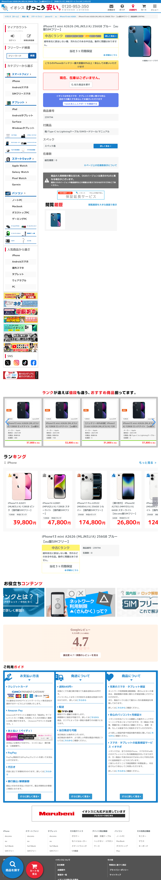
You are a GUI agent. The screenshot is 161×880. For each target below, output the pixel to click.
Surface (16, 121)
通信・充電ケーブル (102, 836)
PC (13, 286)
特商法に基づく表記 (117, 865)
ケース (97, 846)
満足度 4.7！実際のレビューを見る (80, 654)
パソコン (118, 831)
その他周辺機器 (143, 831)
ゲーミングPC (19, 218)
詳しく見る (110, 36)
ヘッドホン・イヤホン (103, 841)
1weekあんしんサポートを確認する (80, 103)
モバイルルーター (79, 841)
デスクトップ (122, 846)
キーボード (143, 846)
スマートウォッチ (79, 846)
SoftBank (9, 846)
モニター (142, 836)
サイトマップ (115, 874)
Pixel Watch (19, 178)
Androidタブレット (22, 115)
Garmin (16, 184)
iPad (14, 109)
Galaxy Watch (20, 171)
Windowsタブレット (23, 128)
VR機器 (75, 851)
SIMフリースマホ (21, 93)
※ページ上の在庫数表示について (100, 165)
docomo (8, 836)
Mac (118, 851)
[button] (153, 422)
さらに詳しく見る (29, 796)
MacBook (120, 841)
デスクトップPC (20, 212)
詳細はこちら (110, 55)
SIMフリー (9, 851)
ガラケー (75, 836)
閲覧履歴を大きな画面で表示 (102, 204)
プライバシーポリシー (119, 870)
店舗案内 (61, 870)
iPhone (16, 81)
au (6, 841)
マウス (141, 841)
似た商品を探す (80, 84)
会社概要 (60, 865)
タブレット (18, 274)
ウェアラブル (19, 280)
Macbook (17, 206)
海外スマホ (18, 268)
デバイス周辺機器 (99, 831)
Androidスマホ (20, 87)
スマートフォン (32, 831)
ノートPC (17, 200)
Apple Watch (19, 165)
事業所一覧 (62, 874)
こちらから (81, 700)
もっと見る (146, 463)
